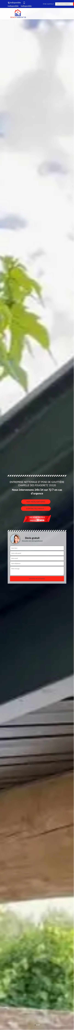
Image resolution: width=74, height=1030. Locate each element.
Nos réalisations (35, 501)
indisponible (14, 2)
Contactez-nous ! (36, 508)
